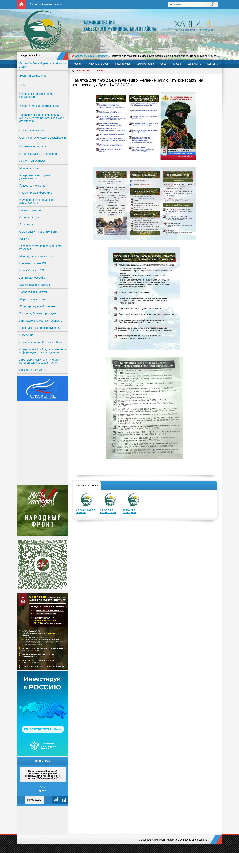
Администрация (145, 63)
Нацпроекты (122, 63)
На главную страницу (21, 4)
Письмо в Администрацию (46, 4)
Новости (78, 63)
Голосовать (34, 800)
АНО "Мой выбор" (99, 63)
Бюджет (177, 63)
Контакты (212, 63)
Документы (194, 63)
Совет (164, 63)
